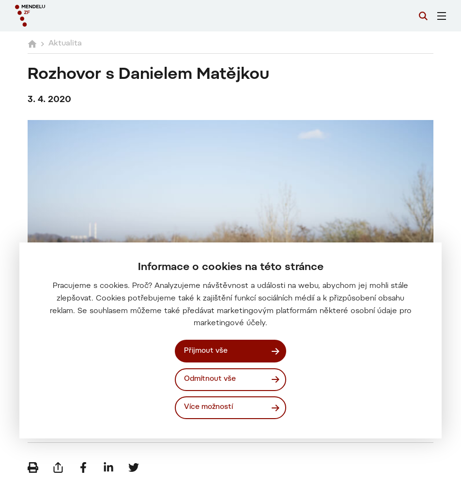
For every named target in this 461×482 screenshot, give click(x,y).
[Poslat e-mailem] (58, 467)
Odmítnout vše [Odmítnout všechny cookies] (210, 379)
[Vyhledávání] (423, 16)
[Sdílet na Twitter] (133, 467)
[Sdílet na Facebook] (83, 467)
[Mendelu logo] (66, 16)
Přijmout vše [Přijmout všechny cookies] (206, 351)
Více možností (208, 407)
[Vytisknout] (33, 467)
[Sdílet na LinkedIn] (108, 467)
